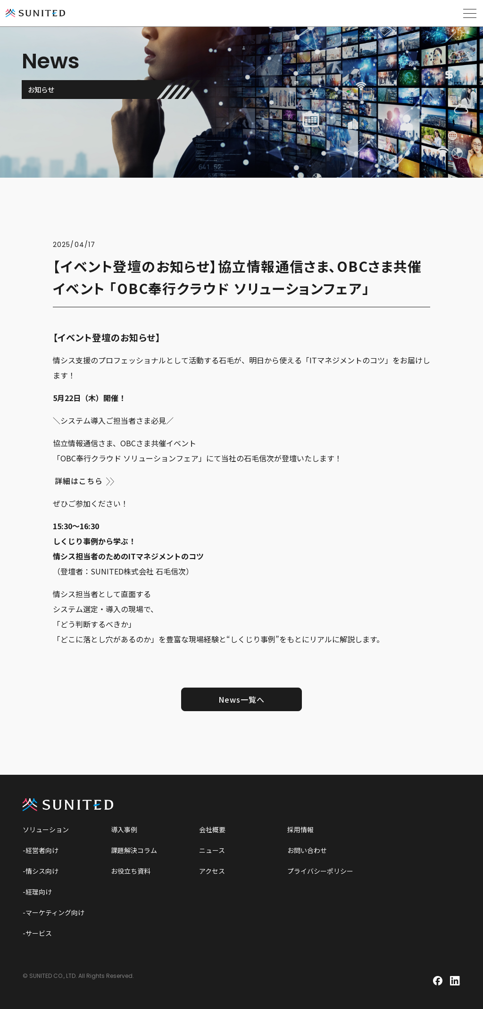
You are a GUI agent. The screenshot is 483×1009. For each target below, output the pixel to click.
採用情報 (300, 829)
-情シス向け (40, 871)
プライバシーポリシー (320, 871)
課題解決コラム (134, 850)
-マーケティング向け (53, 912)
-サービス (37, 933)
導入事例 (124, 829)
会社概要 (212, 829)
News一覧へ (241, 699)
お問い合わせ (307, 850)
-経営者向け (40, 850)
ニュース (212, 850)
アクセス (212, 871)
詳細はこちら (79, 480)
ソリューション (46, 829)
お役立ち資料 (130, 871)
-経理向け (37, 891)
